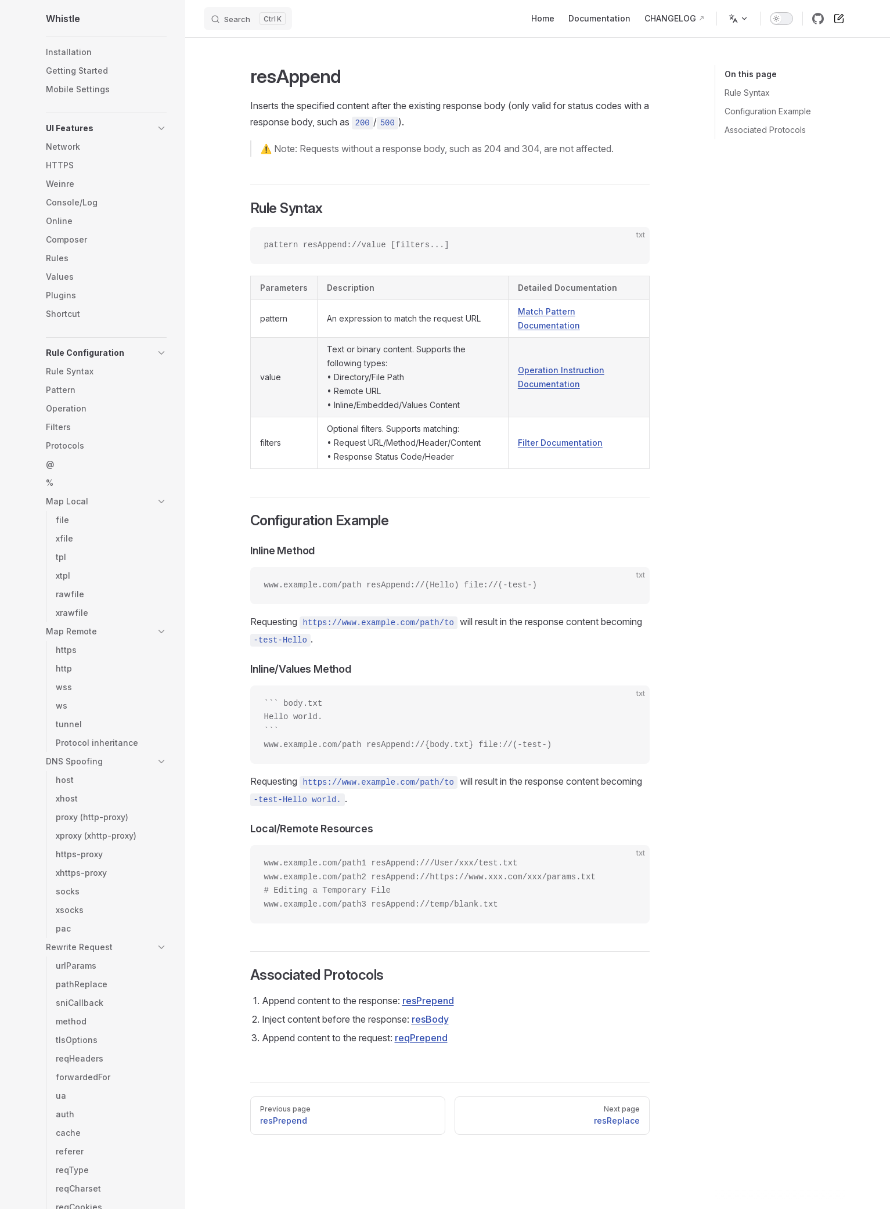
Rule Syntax (747, 93)
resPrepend (428, 1000)
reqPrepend (421, 1038)
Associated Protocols (765, 130)
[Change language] (738, 18)
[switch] (781, 18)
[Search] (248, 18)
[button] (106, 128)
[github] (818, 18)
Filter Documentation (560, 442)
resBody (430, 1019)
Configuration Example (768, 111)
